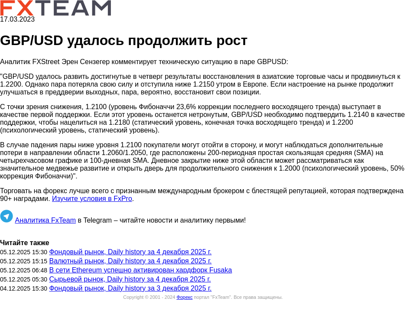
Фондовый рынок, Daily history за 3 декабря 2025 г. (130, 288)
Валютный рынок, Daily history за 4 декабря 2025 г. (130, 261)
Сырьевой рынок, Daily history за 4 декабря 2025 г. (130, 279)
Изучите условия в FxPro (92, 198)
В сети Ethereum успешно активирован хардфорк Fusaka (140, 270)
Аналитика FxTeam (45, 220)
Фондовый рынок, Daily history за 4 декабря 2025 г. (130, 252)
